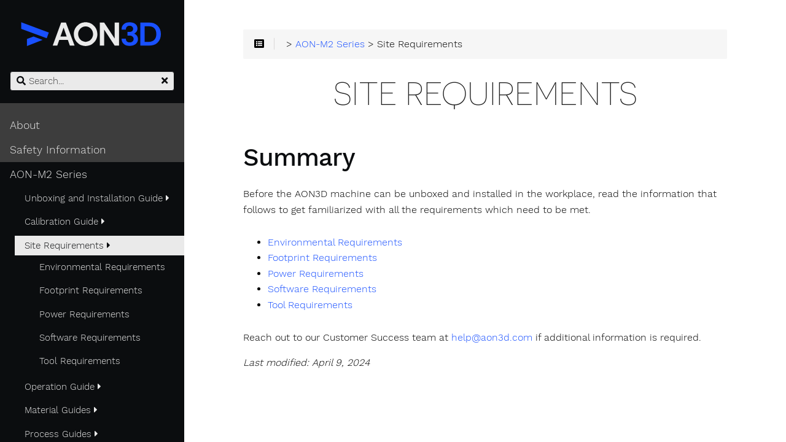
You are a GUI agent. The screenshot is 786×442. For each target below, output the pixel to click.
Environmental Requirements (102, 267)
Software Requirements (90, 337)
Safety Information (58, 150)
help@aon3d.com (491, 337)
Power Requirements (84, 314)
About (25, 125)
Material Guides (61, 410)
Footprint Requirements (90, 290)
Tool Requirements (79, 360)
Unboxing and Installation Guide (97, 198)
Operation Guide (63, 386)
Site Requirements (68, 245)
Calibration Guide (65, 221)
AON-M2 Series (48, 174)
